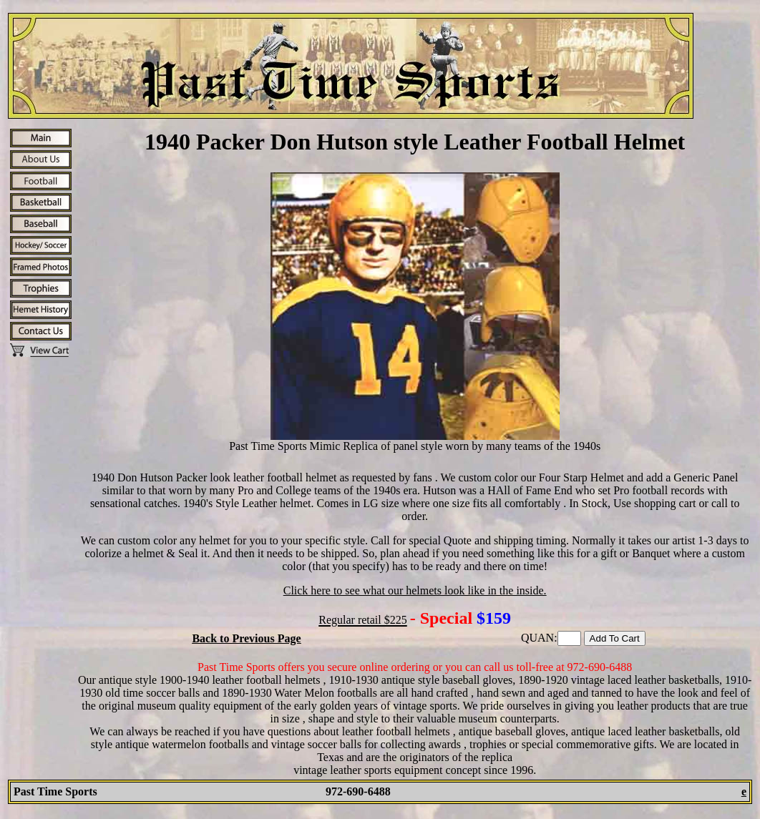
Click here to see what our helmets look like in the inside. (415, 590)
